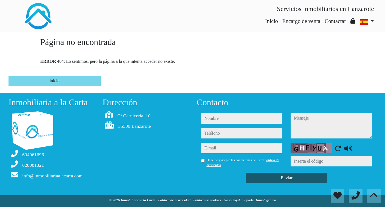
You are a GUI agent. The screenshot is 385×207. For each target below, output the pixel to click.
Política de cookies (207, 200)
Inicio (271, 21)
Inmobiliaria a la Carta (138, 200)
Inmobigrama (265, 200)
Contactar (335, 21)
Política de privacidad (174, 200)
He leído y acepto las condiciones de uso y (243, 162)
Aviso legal (232, 200)
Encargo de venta (301, 21)
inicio (55, 80)
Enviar (287, 177)
